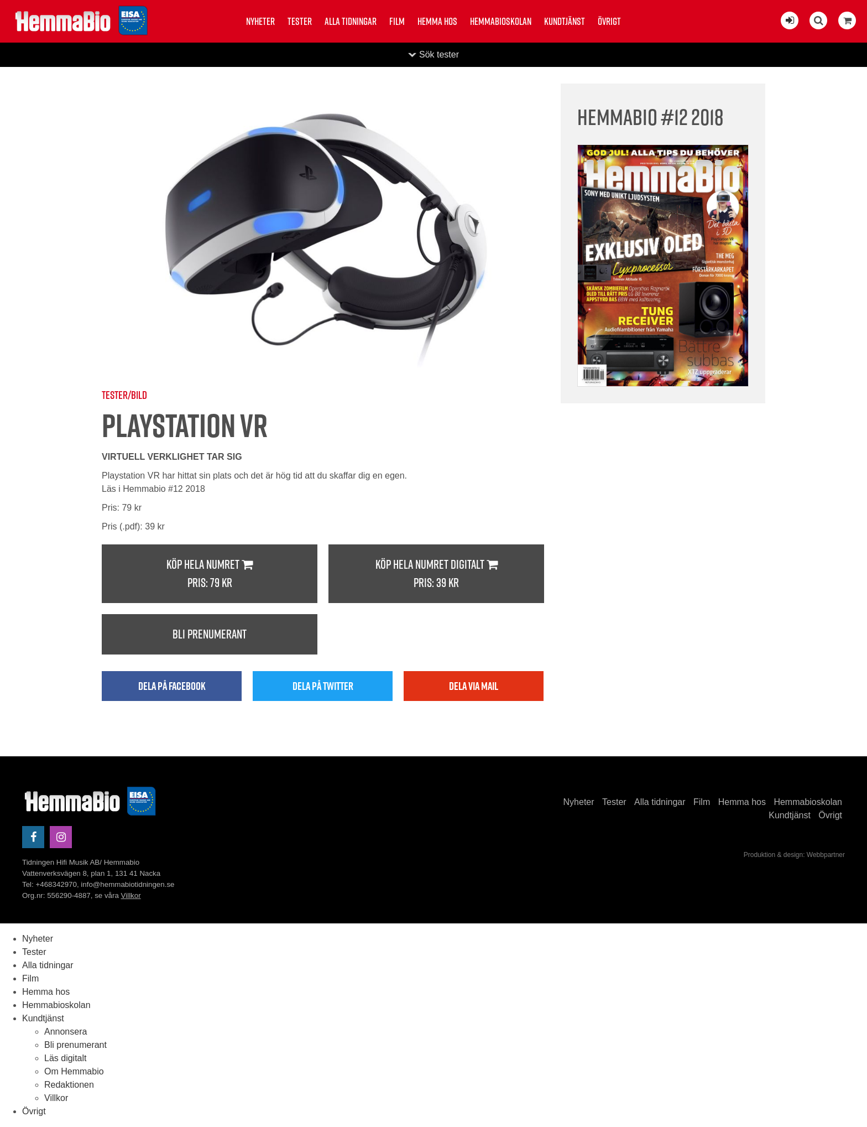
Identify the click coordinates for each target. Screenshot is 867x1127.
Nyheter (260, 21)
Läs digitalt (65, 1058)
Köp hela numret (210, 574)
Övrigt (609, 21)
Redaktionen (69, 1084)
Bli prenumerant (210, 634)
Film (397, 21)
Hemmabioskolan (500, 21)
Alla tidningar (351, 21)
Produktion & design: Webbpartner (794, 855)
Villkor (131, 895)
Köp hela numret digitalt (436, 574)
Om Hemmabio (74, 1071)
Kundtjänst (564, 21)
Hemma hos (437, 21)
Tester (300, 21)
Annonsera (65, 1031)
